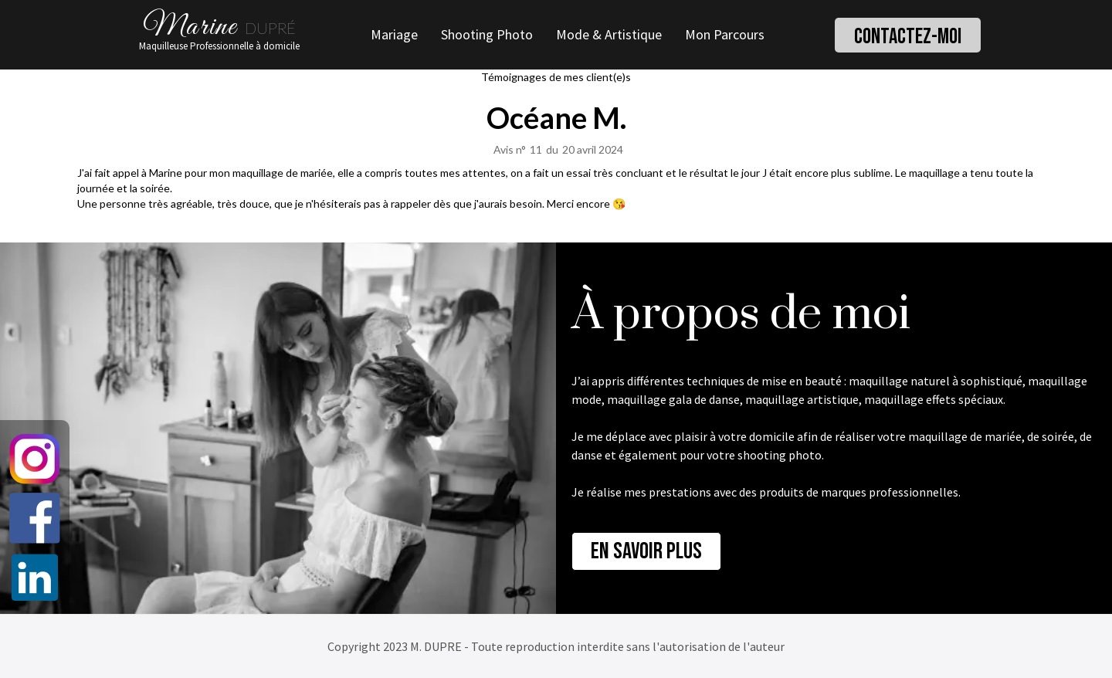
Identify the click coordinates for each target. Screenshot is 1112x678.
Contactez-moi (907, 36)
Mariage (394, 34)
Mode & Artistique (609, 34)
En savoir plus (646, 551)
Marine (190, 30)
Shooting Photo (487, 34)
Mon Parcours (724, 34)
